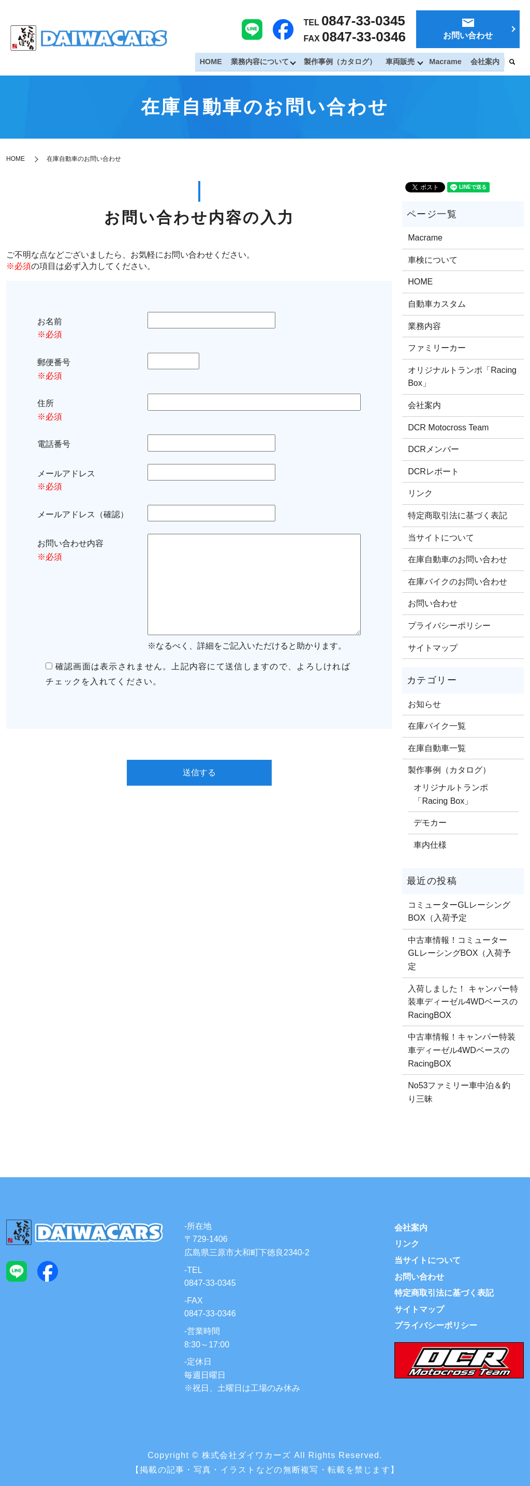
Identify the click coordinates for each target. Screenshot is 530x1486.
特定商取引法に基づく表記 (457, 515)
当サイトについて (441, 537)
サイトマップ (433, 647)
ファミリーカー (437, 347)
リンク (420, 493)
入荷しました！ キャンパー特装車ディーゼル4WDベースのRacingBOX (463, 1001)
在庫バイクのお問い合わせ (457, 581)
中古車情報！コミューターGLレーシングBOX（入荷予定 (459, 953)
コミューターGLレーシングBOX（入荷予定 (459, 911)
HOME (219, 62)
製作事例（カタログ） (346, 62)
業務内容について (266, 62)
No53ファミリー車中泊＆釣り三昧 (459, 1092)
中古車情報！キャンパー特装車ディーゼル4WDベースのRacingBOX (462, 1050)
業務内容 (424, 326)
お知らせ (424, 704)
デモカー (430, 822)
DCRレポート (433, 471)
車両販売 (403, 62)
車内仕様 (430, 844)
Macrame (448, 62)
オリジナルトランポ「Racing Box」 (462, 377)
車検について (433, 260)
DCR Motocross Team (448, 427)
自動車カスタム (437, 303)
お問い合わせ (433, 603)
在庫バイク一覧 (437, 726)
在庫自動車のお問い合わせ (457, 559)
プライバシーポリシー (449, 625)
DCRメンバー (433, 449)
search (512, 63)
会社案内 (486, 62)
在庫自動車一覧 (437, 748)
